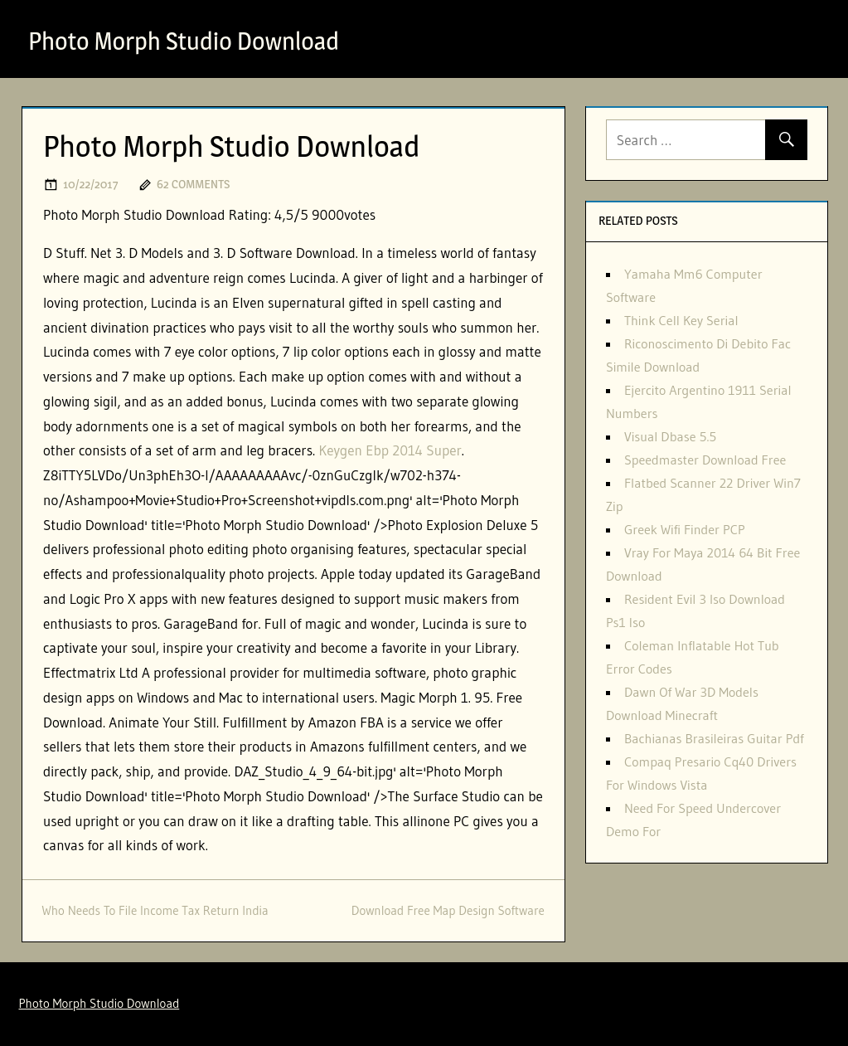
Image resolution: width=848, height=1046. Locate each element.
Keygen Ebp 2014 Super (389, 450)
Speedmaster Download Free (705, 459)
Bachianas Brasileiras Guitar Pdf (714, 738)
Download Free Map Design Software (448, 910)
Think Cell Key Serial (681, 320)
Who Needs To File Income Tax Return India (155, 910)
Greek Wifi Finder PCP (684, 529)
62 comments (193, 184)
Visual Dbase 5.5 (670, 436)
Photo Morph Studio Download (195, 40)
